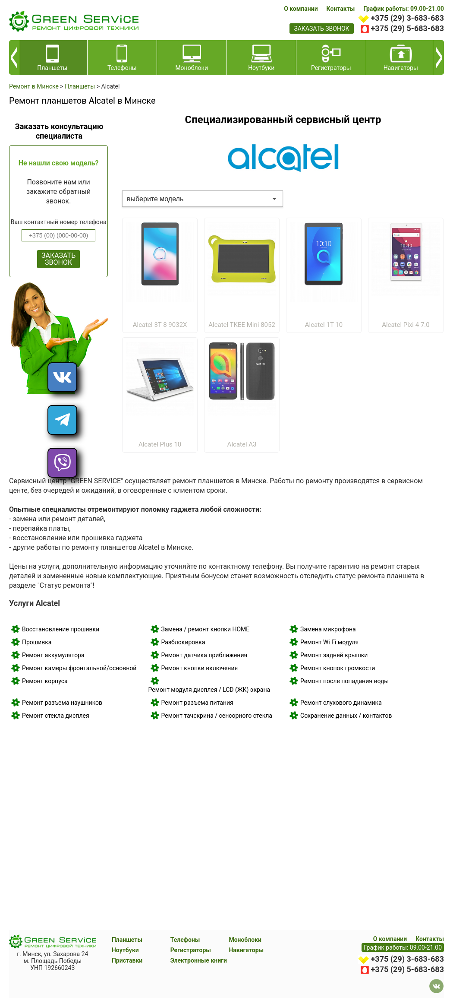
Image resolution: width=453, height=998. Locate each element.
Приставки (127, 960)
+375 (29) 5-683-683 (407, 28)
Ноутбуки (125, 950)
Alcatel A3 (242, 444)
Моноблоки (245, 939)
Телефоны (185, 939)
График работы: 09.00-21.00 (403, 8)
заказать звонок (321, 28)
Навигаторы (246, 950)
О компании (301, 8)
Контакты (341, 8)
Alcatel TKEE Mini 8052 (241, 325)
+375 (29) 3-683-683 (407, 17)
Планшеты (127, 939)
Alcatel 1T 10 (324, 325)
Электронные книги (198, 960)
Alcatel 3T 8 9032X (160, 325)
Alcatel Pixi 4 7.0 (406, 325)
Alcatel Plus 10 (159, 444)
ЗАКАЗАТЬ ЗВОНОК (58, 258)
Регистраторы (190, 950)
